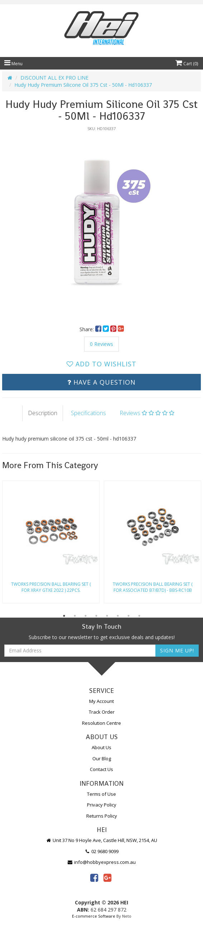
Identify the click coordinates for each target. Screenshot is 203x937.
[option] (101, 224)
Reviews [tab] (147, 413)
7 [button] (128, 615)
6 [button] (117, 615)
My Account (101, 701)
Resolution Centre (101, 723)
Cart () (186, 64)
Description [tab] (42, 413)
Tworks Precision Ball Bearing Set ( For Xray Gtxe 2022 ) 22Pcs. (51, 587)
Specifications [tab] (88, 413)
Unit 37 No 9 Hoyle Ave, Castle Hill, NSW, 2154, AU (102, 840)
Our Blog (101, 758)
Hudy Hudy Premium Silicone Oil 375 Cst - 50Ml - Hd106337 (83, 84)
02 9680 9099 (101, 851)
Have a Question (101, 382)
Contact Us (101, 769)
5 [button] (107, 615)
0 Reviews (101, 344)
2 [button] (74, 615)
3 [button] (85, 615)
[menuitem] (99, 329)
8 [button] (139, 615)
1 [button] (64, 615)
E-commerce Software (93, 916)
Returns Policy (101, 816)
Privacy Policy (101, 805)
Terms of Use (101, 794)
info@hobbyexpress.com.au (101, 862)
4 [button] (96, 615)
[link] (94, 877)
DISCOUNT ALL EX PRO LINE (54, 77)
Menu (13, 64)
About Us (101, 747)
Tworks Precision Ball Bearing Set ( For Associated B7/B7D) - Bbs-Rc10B (153, 587)
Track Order (102, 712)
